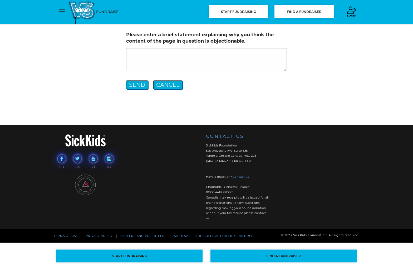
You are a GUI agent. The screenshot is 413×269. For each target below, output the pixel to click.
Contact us (241, 177)
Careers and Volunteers (143, 236)
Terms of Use (66, 236)
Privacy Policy (99, 236)
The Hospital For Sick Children (225, 236)
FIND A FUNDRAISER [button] (304, 12)
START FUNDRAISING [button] (238, 12)
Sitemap (181, 236)
